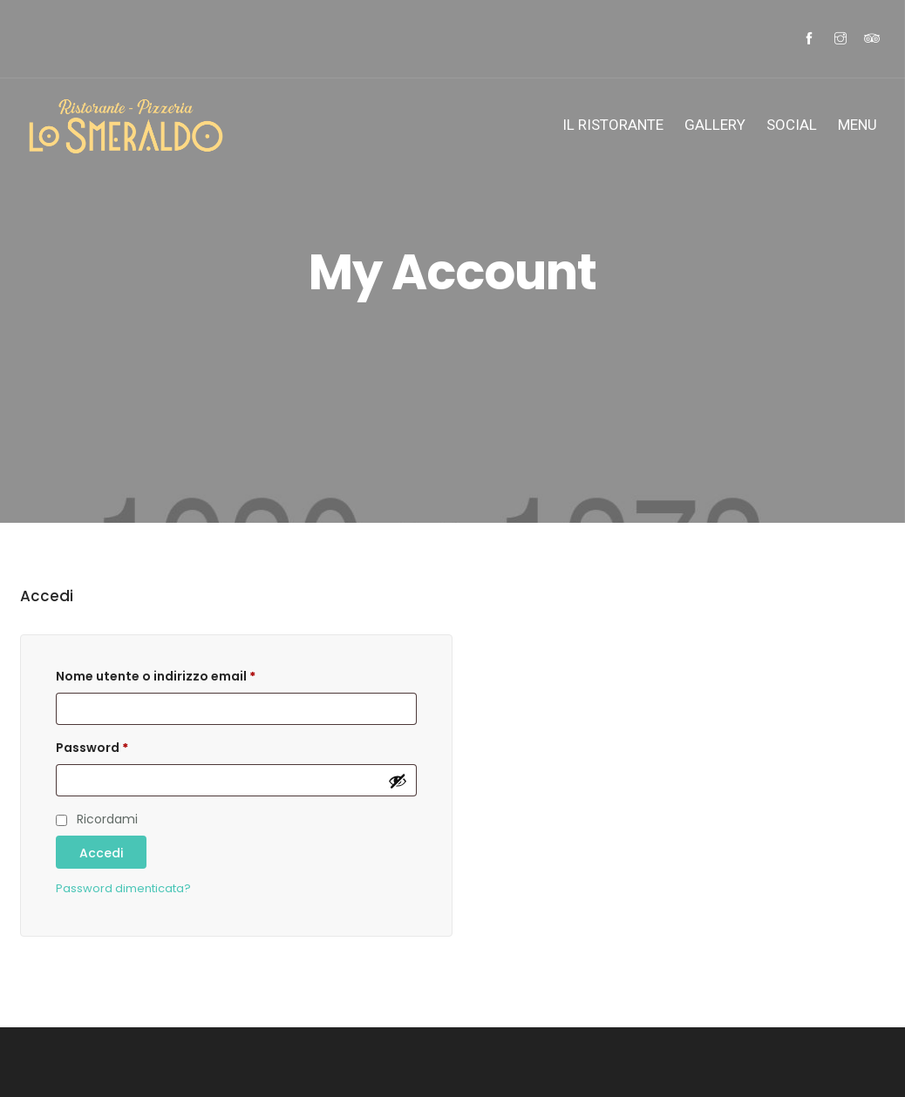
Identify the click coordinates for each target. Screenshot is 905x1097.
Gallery (714, 124)
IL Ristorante (612, 124)
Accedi (101, 853)
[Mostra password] (397, 780)
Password (92, 747)
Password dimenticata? (123, 888)
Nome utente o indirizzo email (155, 676)
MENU (857, 124)
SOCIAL (791, 124)
